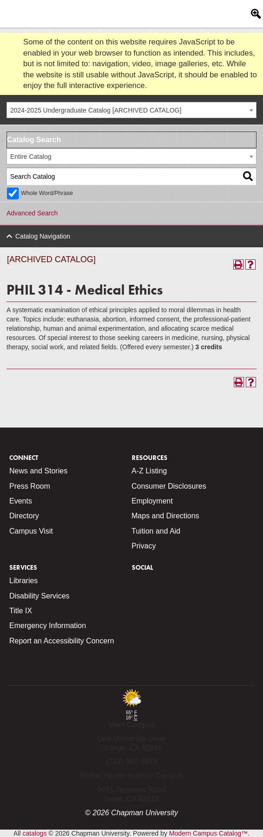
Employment (152, 501)
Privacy (144, 546)
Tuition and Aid (156, 531)
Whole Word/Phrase (47, 193)
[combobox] (131, 110)
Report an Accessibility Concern (61, 641)
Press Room (29, 486)
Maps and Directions (165, 516)
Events (20, 501)
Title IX (20, 611)
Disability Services (39, 596)
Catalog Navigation (42, 236)
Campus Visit (31, 531)
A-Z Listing (149, 471)
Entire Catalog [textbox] (30, 156)
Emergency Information (47, 625)
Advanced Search (32, 213)
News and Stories (38, 471)
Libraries (23, 581)
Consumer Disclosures (169, 486)
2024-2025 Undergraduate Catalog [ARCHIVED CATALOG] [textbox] (95, 110)
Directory (24, 516)
